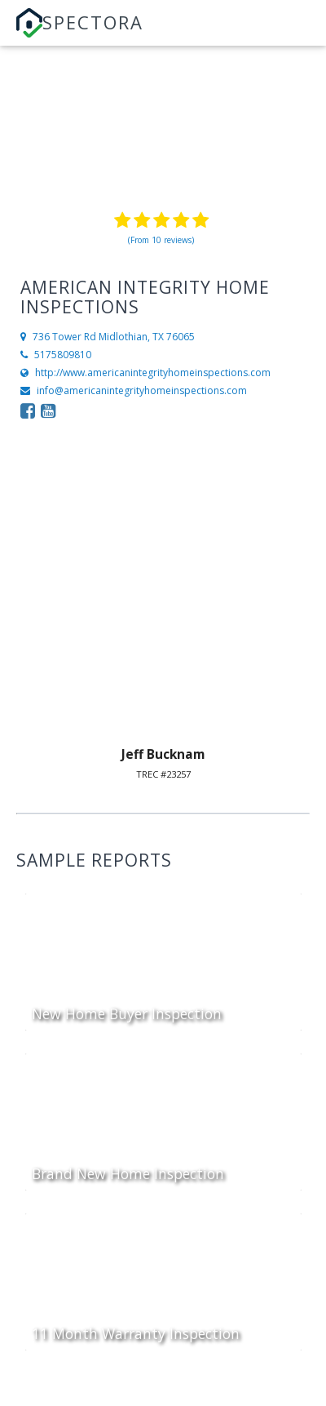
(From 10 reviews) (161, 240)
